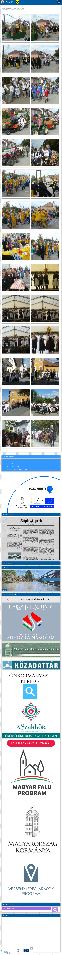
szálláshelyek (8, 463)
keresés (55, 909)
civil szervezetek (9, 457)
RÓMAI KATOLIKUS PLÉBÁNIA (12, 466)
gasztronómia (8, 460)
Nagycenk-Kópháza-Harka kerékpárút (16, 470)
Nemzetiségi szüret (13, 9)
